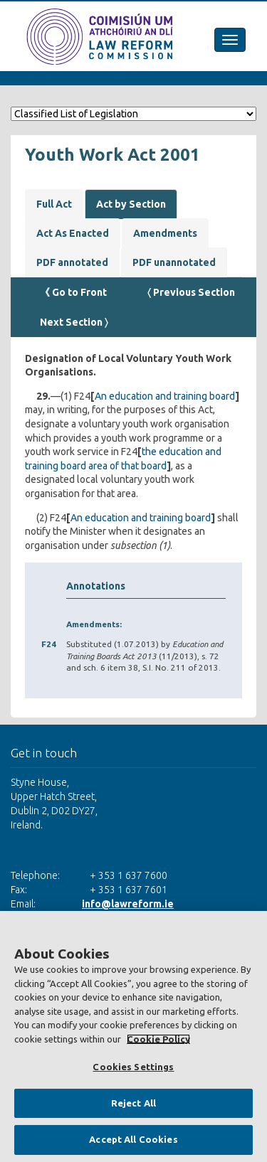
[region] (133, 1036)
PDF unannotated (174, 262)
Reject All (133, 1103)
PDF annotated (72, 262)
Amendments (165, 233)
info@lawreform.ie (128, 904)
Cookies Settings (133, 1067)
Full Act (54, 204)
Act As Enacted (72, 233)
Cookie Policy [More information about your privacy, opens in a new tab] (158, 1039)
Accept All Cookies (133, 1139)
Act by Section (131, 204)
